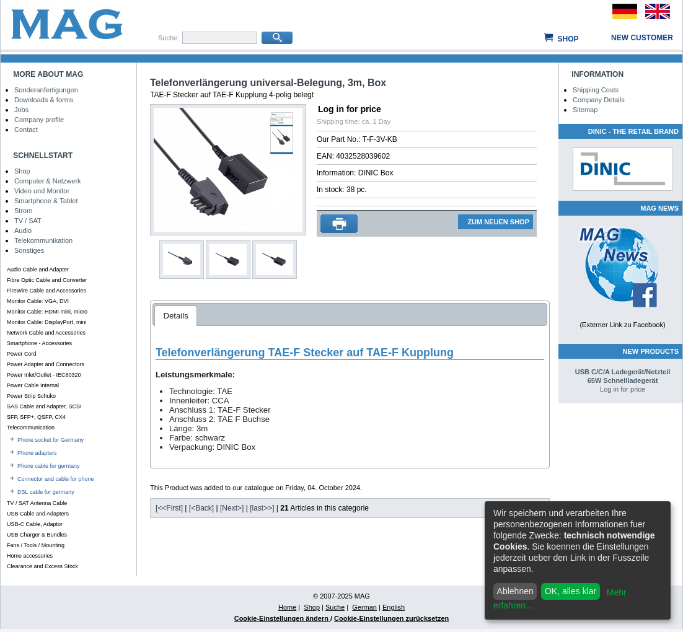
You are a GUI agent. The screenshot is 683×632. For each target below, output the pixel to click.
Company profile (39, 119)
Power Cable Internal (33, 385)
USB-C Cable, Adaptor (35, 524)
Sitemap (585, 109)
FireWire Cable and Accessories (46, 290)
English (393, 607)
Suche (335, 607)
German (364, 607)
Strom (23, 210)
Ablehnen (515, 591)
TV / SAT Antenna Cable (37, 503)
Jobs (21, 109)
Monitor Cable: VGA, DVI (38, 301)
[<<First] (169, 508)
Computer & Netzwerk (47, 181)
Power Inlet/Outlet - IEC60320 (44, 375)
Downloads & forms (43, 99)
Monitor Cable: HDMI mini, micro (47, 312)
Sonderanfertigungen (46, 90)
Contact (26, 129)
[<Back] (201, 508)
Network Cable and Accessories (46, 333)
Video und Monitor (41, 191)
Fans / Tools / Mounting (35, 545)
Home (287, 607)
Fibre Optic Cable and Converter (47, 280)
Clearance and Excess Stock (42, 566)
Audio (23, 230)
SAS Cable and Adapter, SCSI (44, 406)
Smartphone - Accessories (39, 343)
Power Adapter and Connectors (45, 364)
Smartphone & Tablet (46, 200)
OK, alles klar (570, 591)
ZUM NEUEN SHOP (498, 222)
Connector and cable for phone (55, 479)
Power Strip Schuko (31, 396)
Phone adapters (37, 453)
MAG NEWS (659, 208)
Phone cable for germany (48, 466)
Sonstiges (29, 250)
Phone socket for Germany (50, 440)
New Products (651, 351)
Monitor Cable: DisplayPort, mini (47, 322)
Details (175, 315)
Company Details (599, 99)
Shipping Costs (596, 90)
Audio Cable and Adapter (38, 269)
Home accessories (30, 556)
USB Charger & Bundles (37, 535)
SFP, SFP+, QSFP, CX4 (36, 417)
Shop (567, 39)
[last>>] (262, 508)
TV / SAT (28, 220)
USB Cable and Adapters (38, 514)
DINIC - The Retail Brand (633, 131)
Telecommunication (31, 427)
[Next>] (232, 508)
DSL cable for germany (45, 492)
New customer (642, 37)
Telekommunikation (43, 240)
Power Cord (22, 354)
